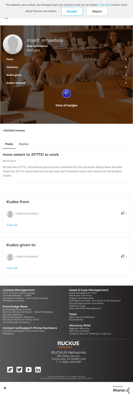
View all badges (66, 105)
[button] (72, 11)
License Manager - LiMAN (17, 295)
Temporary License (13, 300)
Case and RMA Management (85, 308)
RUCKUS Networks (68, 352)
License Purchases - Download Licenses (25, 298)
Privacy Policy (59, 378)
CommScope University (16, 322)
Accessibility (76, 319)
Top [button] (5, 388)
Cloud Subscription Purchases (86, 303)
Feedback (8, 333)
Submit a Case (77, 305)
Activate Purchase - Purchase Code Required (95, 300)
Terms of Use (45, 378)
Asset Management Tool (82, 293)
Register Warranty (79, 328)
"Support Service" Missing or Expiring (90, 333)
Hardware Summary (80, 295)
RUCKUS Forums (15, 130)
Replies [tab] (24, 144)
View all (12, 225)
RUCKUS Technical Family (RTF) (21, 319)
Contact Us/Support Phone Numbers (24, 330)
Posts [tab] (9, 144)
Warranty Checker (79, 330)
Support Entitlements (81, 298)
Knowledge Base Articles (17, 309)
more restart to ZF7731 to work (31, 154)
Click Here (105, 4)
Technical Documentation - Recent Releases (28, 312)
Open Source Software (82, 317)
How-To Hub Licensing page (19, 293)
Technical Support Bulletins (18, 317)
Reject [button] (97, 11)
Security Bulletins (13, 314)
